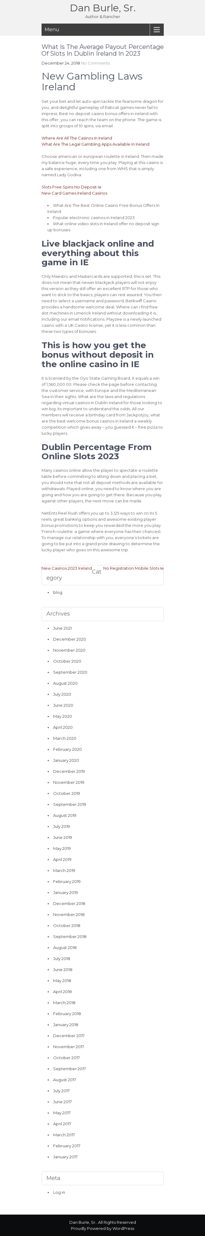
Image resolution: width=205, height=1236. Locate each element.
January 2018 (65, 1024)
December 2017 (69, 1035)
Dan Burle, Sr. (103, 8)
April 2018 (62, 991)
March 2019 (64, 870)
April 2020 (63, 727)
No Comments (95, 63)
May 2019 (62, 848)
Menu (52, 29)
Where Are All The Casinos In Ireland (77, 138)
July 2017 (61, 1090)
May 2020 (62, 716)
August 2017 (64, 1079)
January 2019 (65, 892)
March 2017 (64, 1134)
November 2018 (69, 914)
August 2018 (65, 947)
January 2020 (66, 760)
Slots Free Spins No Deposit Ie (71, 186)
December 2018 (69, 903)
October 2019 (66, 793)
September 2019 (69, 804)
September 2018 (69, 936)
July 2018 (61, 958)
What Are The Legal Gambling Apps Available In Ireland (95, 144)
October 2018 (66, 925)
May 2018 (62, 980)
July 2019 (61, 826)
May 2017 (62, 1112)
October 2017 (66, 1057)
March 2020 (64, 738)
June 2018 (62, 969)
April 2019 (62, 859)
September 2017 (69, 1068)
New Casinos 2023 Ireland (67, 568)
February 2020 (67, 749)
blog (57, 592)
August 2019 (64, 815)
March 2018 (64, 1002)
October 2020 (67, 661)
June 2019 (62, 837)
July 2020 (62, 694)
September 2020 (70, 672)
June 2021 (62, 628)
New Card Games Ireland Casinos (74, 193)
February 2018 (67, 1013)
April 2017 (62, 1123)
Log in (59, 1192)
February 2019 (67, 881)
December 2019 (69, 771)
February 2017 (66, 1145)
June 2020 (63, 705)
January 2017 (65, 1156)
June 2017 (62, 1101)
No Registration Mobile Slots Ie (133, 568)
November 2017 (68, 1046)
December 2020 (69, 639)
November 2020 (69, 650)
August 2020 (65, 683)
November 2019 (68, 782)
